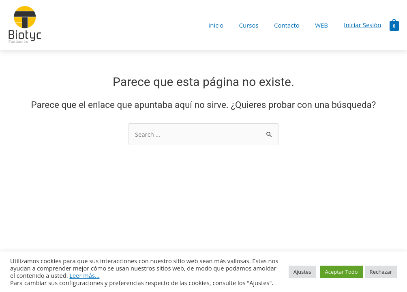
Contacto (291, 25)
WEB (323, 25)
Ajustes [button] (302, 271)
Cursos (257, 25)
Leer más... (84, 275)
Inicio (227, 25)
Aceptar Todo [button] (341, 271)
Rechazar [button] (381, 271)
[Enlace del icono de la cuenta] (362, 25)
